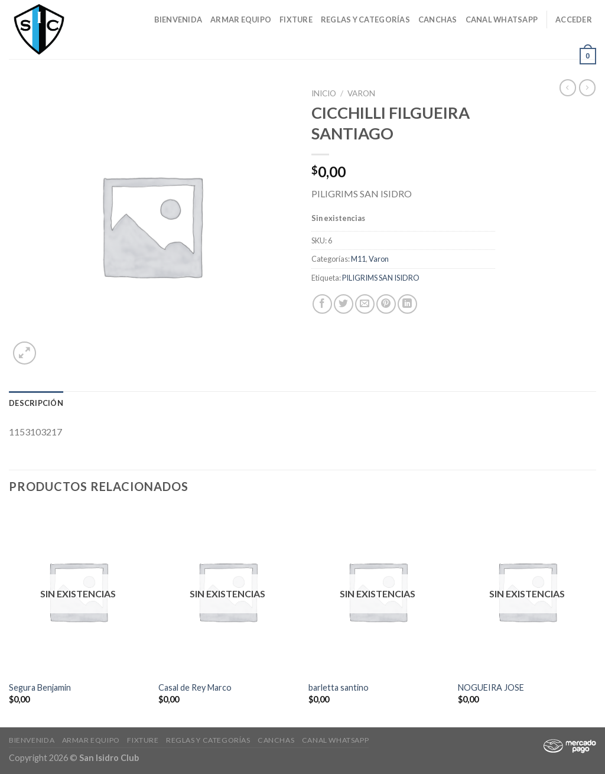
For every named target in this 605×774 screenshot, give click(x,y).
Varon (361, 93)
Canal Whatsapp (502, 19)
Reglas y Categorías (365, 19)
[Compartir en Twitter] (343, 304)
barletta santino (338, 687)
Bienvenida (178, 19)
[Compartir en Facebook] (322, 304)
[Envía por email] (365, 304)
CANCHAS (437, 19)
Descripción (36, 403)
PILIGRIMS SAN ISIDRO (380, 277)
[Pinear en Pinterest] (386, 304)
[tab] (36, 403)
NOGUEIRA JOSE (491, 687)
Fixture (296, 19)
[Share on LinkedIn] (407, 304)
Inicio (323, 93)
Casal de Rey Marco (195, 687)
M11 (358, 259)
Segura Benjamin (40, 687)
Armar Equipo (240, 19)
